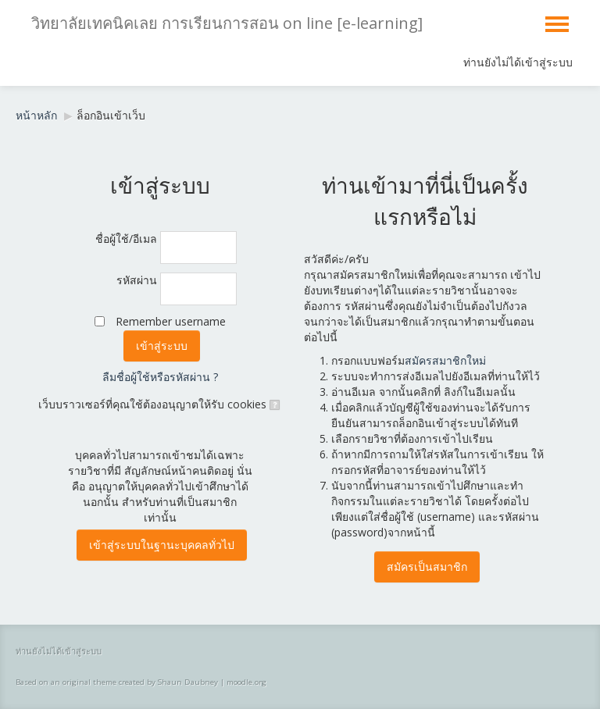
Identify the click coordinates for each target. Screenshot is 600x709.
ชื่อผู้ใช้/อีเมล (126, 238)
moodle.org (246, 682)
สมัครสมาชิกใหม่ (445, 360)
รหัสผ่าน (136, 280)
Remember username (171, 321)
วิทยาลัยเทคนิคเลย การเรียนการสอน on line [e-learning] (227, 23)
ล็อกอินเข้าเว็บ (111, 115)
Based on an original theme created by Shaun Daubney (117, 682)
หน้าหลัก (36, 115)
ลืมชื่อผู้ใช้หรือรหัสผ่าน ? (160, 376)
